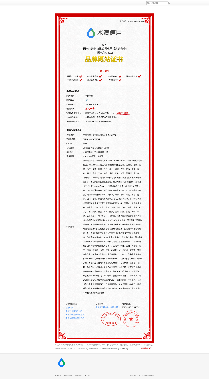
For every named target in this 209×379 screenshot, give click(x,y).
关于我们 (88, 375)
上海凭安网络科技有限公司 (107, 307)
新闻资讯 (58, 375)
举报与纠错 (68, 375)
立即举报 (147, 349)
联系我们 (78, 375)
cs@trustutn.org (122, 349)
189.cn (88, 100)
